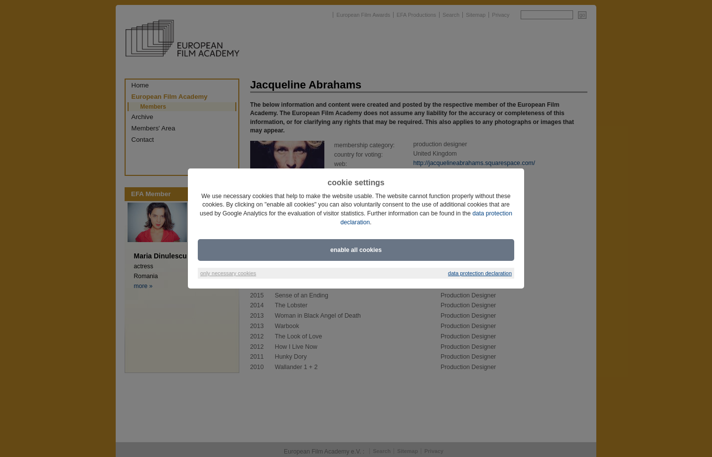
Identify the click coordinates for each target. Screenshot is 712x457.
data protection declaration (480, 273)
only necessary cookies (228, 273)
